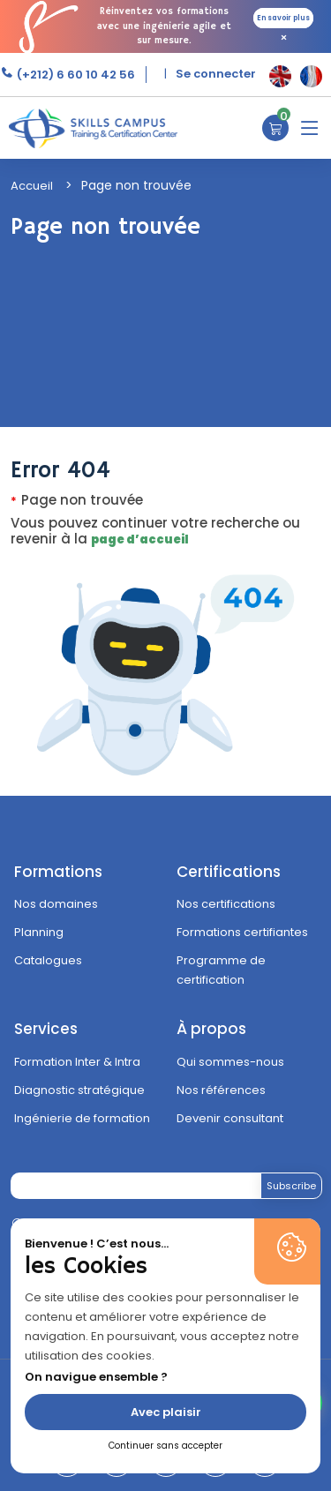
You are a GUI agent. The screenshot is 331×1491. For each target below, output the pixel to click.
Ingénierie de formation (82, 1118)
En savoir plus (283, 18)
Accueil (32, 185)
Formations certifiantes (242, 932)
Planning (39, 932)
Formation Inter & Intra (77, 1061)
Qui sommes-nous (230, 1061)
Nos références (221, 1090)
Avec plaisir (166, 1412)
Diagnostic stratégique (79, 1090)
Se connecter (216, 73)
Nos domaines (56, 903)
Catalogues (48, 960)
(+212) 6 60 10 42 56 (74, 74)
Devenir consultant (230, 1118)
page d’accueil (140, 539)
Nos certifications (226, 903)
